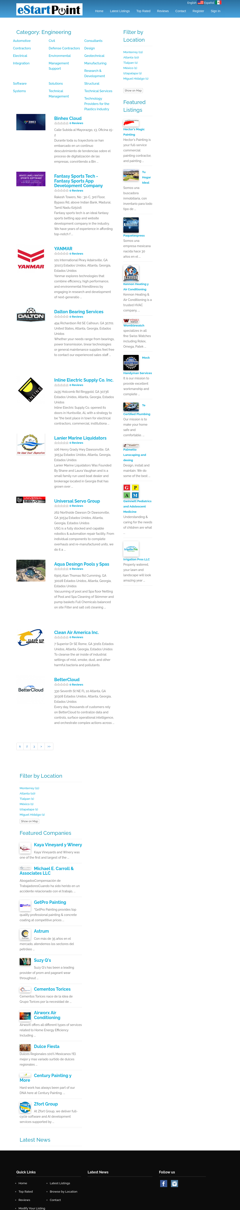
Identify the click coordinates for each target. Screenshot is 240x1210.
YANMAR (62, 233)
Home (99, 11)
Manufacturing (94, 63)
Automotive (21, 41)
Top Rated (143, 11)
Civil (52, 41)
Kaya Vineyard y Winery (55, 824)
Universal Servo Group (74, 483)
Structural (56, 78)
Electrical (19, 56)
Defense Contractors (64, 48)
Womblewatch (134, 325)
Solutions (91, 71)
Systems (90, 78)
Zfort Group (44, 1068)
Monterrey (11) (133, 52)
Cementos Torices (50, 965)
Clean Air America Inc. (73, 613)
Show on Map (133, 90)
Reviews (163, 11)
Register (198, 11)
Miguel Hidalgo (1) (136, 78)
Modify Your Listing (32, 1172)
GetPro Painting (48, 880)
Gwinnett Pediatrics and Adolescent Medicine (137, 511)
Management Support (65, 63)
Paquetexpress (134, 235)
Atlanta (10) (131, 57)
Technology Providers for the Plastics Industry (99, 91)
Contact (180, 11)
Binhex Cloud (66, 105)
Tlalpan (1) (130, 62)
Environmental (59, 56)
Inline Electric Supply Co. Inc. (80, 363)
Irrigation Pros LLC (136, 564)
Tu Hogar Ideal (146, 177)
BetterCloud (65, 660)
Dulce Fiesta (45, 1016)
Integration (21, 63)
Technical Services (62, 86)
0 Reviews (76, 110)
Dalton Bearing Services (75, 296)
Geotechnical (93, 56)
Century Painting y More (55, 1045)
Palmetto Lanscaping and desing (135, 460)
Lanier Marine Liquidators (77, 420)
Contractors (21, 48)
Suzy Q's (41, 937)
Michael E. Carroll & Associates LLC (44, 849)
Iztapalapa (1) (132, 73)
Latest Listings (120, 11)
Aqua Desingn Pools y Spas (78, 545)
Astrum (40, 908)
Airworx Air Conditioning (55, 988)
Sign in (215, 11)
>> (49, 726)
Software (55, 71)
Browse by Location (64, 1155)
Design (89, 48)
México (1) (130, 68)
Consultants (92, 41)
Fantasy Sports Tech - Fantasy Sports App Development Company (80, 166)
